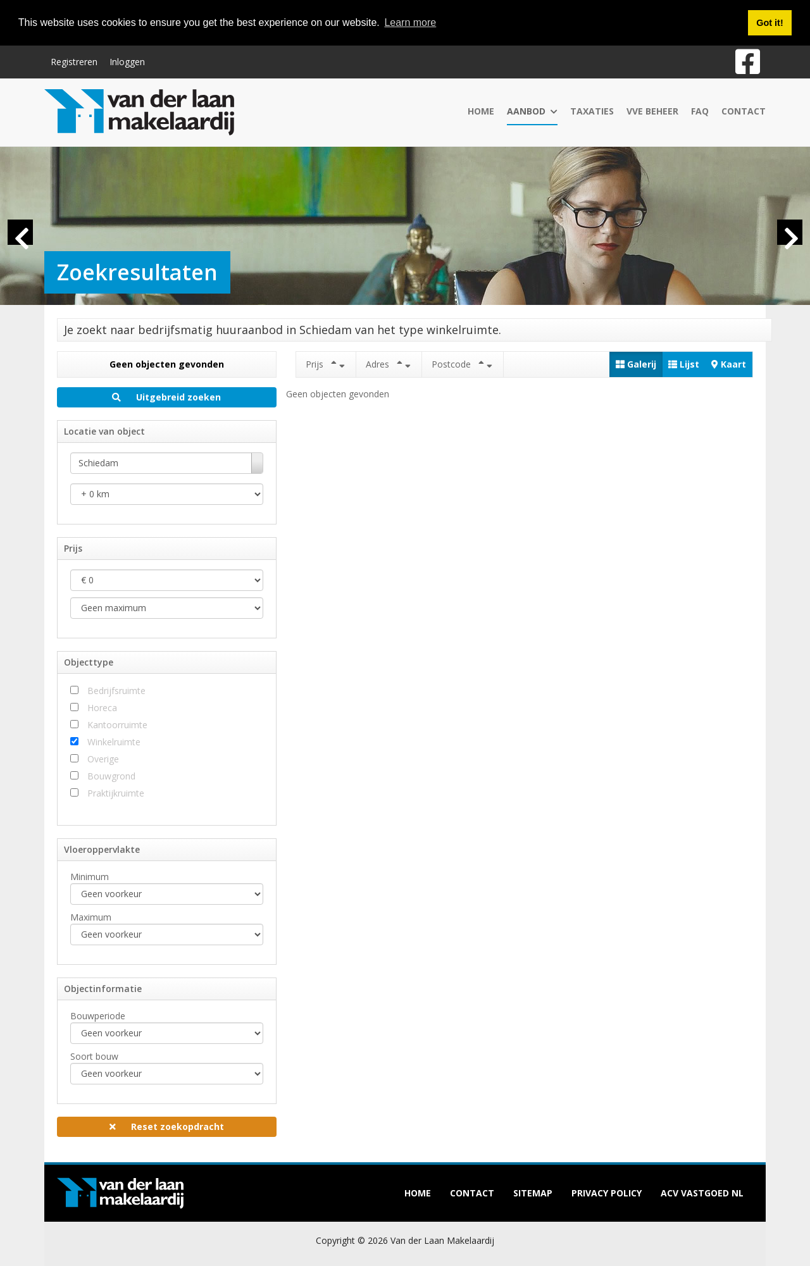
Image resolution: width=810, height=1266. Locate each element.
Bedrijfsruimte (116, 691)
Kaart (728, 364)
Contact (743, 110)
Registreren (74, 61)
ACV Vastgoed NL (702, 1193)
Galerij (636, 364)
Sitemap (532, 1193)
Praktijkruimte (115, 793)
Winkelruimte (113, 742)
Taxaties (592, 110)
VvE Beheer (652, 110)
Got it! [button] (769, 23)
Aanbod (532, 110)
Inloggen (127, 61)
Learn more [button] (410, 22)
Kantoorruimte (117, 725)
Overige (103, 759)
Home (481, 110)
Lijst (683, 364)
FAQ (700, 110)
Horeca (102, 708)
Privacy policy (606, 1193)
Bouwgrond (111, 776)
